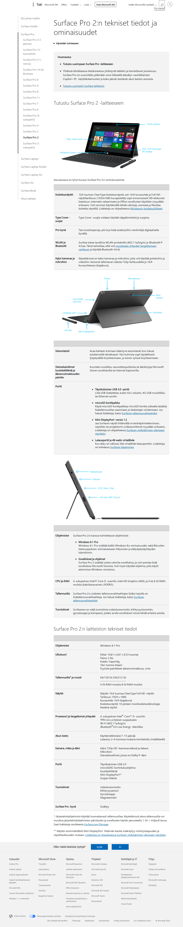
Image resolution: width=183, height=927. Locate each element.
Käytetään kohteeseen (67, 43)
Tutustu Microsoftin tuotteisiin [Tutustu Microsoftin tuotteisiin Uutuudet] (21, 893)
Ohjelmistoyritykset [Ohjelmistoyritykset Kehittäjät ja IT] (129, 898)
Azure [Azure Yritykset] (93, 874)
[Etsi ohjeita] (162, 4)
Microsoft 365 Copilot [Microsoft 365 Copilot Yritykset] (100, 890)
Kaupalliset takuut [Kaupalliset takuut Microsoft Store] (46, 896)
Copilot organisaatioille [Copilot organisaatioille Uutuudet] (18, 874)
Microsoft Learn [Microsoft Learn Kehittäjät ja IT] (127, 869)
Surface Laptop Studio (33, 166)
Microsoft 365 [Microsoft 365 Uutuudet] (14, 888)
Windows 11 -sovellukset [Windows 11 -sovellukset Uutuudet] (19, 898)
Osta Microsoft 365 (107, 4)
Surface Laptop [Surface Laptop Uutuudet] (15, 869)
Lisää (88, 4)
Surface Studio (29, 26)
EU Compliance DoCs (142, 920)
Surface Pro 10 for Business (33, 71)
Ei (120, 847)
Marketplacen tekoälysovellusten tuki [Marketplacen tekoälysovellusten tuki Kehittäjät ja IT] (130, 875)
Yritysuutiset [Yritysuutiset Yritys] (153, 874)
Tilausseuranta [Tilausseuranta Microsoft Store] (45, 885)
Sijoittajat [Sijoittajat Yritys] (152, 885)
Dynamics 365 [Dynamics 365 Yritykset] (97, 880)
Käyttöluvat (89, 920)
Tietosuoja (76, 920)
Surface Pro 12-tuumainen (32, 51)
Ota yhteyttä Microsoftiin (57, 920)
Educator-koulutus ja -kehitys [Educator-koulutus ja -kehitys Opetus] (77, 893)
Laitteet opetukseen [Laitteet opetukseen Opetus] (74, 869)
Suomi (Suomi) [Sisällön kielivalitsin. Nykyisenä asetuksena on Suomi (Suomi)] (20, 916)
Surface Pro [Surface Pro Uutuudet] (13, 864)
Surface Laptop (29, 158)
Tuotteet (76, 4)
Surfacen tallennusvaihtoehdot (139, 413)
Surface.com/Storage (96, 824)
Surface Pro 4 (31, 125)
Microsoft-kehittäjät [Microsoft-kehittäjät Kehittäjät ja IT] (129, 864)
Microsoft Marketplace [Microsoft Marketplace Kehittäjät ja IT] (130, 888)
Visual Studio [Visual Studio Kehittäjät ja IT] (126, 904)
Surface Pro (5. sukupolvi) (31, 117)
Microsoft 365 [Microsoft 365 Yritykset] (97, 885)
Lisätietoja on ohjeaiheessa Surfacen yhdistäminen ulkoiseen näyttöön (125, 835)
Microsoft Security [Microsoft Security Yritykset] (98, 869)
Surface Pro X (31, 79)
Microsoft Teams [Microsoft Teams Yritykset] (98, 896)
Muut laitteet (28, 198)
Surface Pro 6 (31, 109)
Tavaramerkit (104, 920)
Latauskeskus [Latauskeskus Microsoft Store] (44, 869)
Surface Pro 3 (31, 131)
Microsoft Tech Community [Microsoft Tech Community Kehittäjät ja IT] (132, 882)
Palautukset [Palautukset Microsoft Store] (43, 880)
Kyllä (99, 847)
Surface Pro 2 (31, 137)
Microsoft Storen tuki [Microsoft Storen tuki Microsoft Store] (47, 874)
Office (64, 4)
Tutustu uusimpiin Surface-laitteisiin (83, 86)
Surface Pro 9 (31, 85)
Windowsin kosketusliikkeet (146, 208)
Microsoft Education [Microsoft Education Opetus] (74, 864)
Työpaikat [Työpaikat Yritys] (152, 864)
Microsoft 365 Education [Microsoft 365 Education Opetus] (76, 882)
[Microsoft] (20, 4)
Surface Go (27, 182)
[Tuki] (39, 4)
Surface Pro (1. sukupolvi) (31, 145)
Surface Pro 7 (31, 103)
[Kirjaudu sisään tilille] (170, 4)
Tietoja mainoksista (121, 920)
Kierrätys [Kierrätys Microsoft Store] (42, 890)
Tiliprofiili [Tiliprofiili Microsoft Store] (42, 864)
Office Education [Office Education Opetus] (72, 888)
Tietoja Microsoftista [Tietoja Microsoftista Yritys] (156, 869)
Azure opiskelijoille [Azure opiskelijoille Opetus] (73, 906)
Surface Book (28, 190)
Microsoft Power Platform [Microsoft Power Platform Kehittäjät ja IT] (131, 893)
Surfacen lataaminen (122, 447)
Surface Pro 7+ (31, 97)
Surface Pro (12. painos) (32, 41)
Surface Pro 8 (31, 91)
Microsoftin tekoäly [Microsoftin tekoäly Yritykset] (99, 864)
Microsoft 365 (51, 4)
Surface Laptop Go (31, 174)
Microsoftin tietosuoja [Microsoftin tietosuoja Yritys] (157, 880)
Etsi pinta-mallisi (30, 18)
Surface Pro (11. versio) (32, 61)
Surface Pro (27, 34)
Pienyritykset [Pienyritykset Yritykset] (96, 901)
